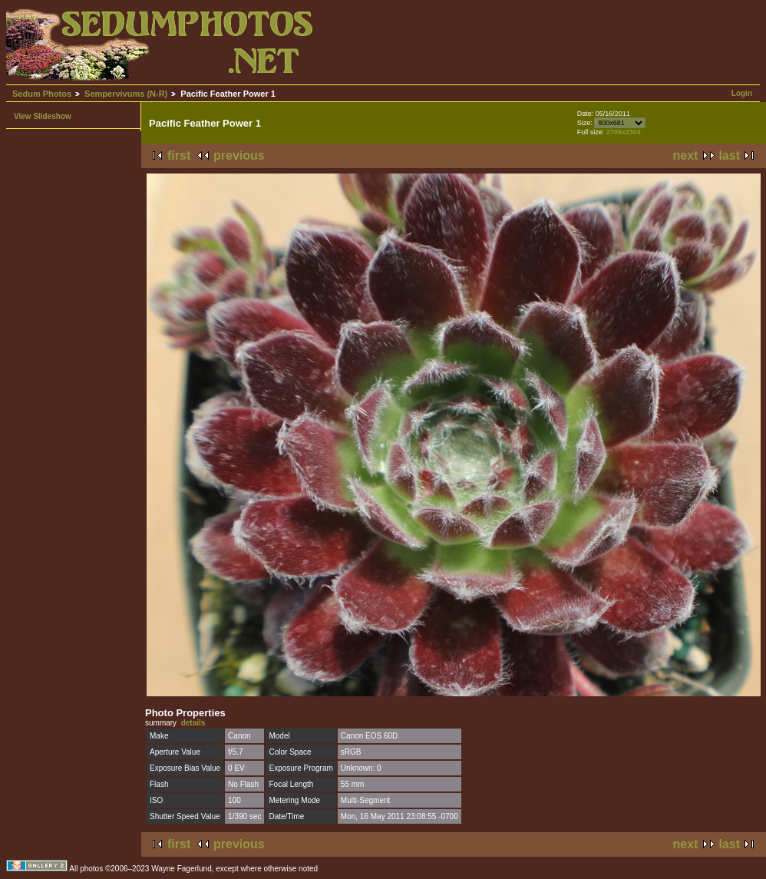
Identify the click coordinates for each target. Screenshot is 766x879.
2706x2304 (623, 132)
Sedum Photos (41, 93)
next (685, 155)
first (178, 155)
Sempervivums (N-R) (125, 93)
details (193, 723)
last (729, 155)
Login (741, 93)
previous (239, 155)
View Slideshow (42, 116)
